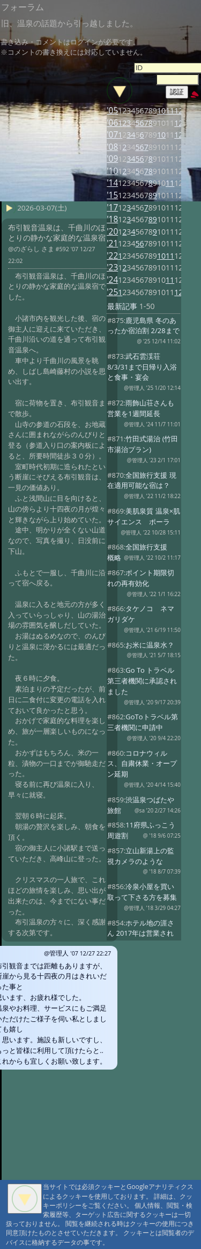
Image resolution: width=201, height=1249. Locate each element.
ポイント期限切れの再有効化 (140, 578)
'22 (112, 255)
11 (170, 111)
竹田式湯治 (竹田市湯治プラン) (142, 444)
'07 (112, 134)
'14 (112, 183)
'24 (112, 279)
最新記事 (122, 306)
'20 (112, 231)
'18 (112, 219)
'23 (112, 267)
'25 (112, 292)
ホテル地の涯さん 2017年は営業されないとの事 (140, 933)
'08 (112, 147)
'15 (112, 195)
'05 (112, 110)
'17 (112, 207)
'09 (112, 158)
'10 (112, 171)
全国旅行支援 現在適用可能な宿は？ (141, 480)
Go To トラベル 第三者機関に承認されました (142, 680)
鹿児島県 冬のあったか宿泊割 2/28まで (143, 325)
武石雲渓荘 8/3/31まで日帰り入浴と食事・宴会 (142, 366)
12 (178, 111)
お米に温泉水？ (149, 645)
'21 (112, 243)
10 (161, 111)
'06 (112, 123)
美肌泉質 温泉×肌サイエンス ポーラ (143, 516)
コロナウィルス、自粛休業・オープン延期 (142, 763)
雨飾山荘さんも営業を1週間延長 (140, 408)
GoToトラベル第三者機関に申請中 (142, 722)
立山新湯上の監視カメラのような (140, 856)
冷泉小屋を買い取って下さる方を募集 (142, 892)
